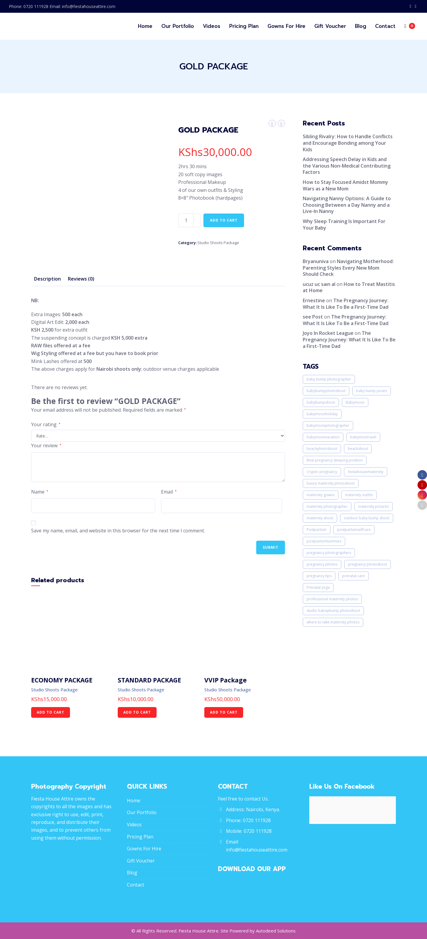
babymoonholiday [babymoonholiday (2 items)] (322, 413)
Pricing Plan (140, 836)
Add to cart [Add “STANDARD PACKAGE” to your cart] (137, 712)
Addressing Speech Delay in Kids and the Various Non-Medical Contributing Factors (347, 165)
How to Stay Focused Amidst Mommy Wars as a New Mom (345, 185)
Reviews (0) (81, 279)
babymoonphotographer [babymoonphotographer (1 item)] (328, 425)
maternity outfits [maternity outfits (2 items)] (359, 494)
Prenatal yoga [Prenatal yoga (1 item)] (318, 587)
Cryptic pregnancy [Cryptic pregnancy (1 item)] (322, 471)
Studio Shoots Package (218, 242)
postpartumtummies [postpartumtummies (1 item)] (324, 541)
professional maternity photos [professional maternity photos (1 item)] (332, 598)
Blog (132, 872)
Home (133, 800)
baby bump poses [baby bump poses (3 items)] (371, 390)
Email (169, 491)
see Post (313, 316)
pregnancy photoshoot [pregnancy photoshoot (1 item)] (367, 564)
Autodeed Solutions (276, 931)
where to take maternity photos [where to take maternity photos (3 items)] (333, 622)
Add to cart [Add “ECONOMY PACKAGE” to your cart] (50, 712)
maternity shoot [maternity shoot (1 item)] (320, 518)
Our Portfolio (142, 812)
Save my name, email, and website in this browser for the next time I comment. (118, 530)
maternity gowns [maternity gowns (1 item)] (320, 494)
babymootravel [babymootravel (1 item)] (363, 437)
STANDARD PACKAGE (149, 680)
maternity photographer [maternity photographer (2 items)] (327, 506)
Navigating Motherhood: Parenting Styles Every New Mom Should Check (348, 267)
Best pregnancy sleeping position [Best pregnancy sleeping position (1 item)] (335, 460)
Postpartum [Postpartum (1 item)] (316, 529)
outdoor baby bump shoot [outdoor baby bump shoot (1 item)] (366, 518)
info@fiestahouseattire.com (256, 849)
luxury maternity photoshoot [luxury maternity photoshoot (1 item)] (331, 483)
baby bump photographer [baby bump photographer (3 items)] (329, 379)
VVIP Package (225, 680)
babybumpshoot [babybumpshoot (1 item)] (321, 402)
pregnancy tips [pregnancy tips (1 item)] (319, 575)
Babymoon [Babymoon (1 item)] (355, 402)
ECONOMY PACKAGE (62, 680)
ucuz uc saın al (319, 284)
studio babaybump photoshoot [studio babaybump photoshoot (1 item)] (333, 610)
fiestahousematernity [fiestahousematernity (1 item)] (365, 471)
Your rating (45, 424)
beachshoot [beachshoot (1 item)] (358, 448)
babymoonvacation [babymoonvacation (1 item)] (323, 437)
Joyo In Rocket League (328, 333)
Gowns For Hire (144, 848)
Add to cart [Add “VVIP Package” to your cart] (224, 712)
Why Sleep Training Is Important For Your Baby (344, 224)
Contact (135, 884)
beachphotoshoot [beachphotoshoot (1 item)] (322, 448)
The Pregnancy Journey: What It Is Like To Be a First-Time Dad (345, 303)
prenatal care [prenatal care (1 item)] (353, 575)
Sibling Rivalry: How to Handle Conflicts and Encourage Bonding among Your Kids (348, 142)
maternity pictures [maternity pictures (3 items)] (373, 506)
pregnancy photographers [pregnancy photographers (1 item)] (329, 552)
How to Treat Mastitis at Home (349, 287)
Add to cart (224, 220)
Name (39, 491)
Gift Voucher (141, 860)
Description (47, 279)
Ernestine (314, 300)
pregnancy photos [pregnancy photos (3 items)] (322, 564)
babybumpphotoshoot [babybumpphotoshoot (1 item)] (326, 390)
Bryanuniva (316, 261)
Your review (46, 445)
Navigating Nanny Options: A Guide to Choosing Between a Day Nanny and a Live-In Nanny (347, 204)
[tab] (47, 279)
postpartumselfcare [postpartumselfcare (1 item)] (354, 529)
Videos (134, 824)
